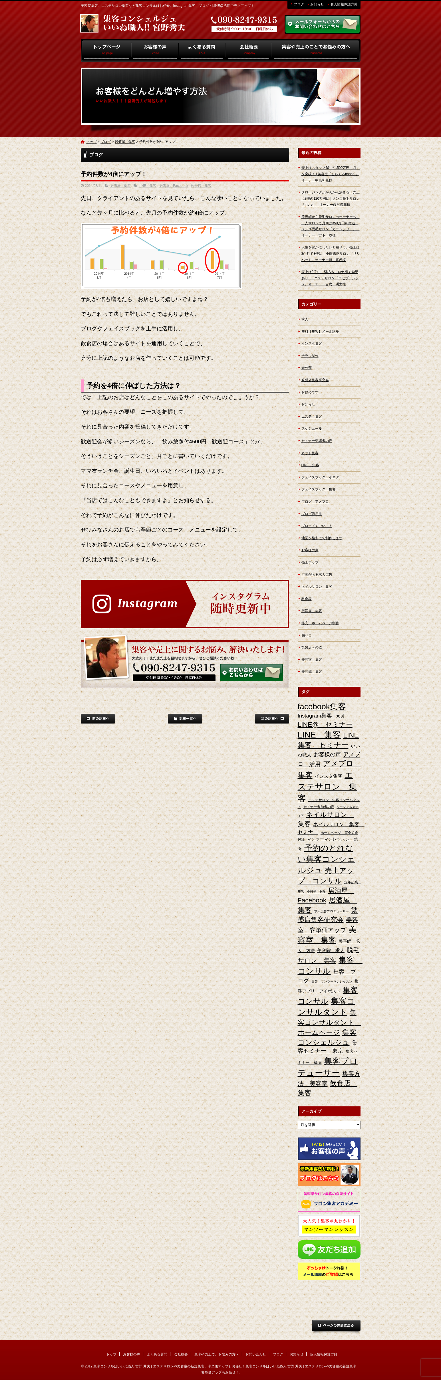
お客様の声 (155, 50)
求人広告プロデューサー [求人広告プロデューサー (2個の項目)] (331, 911)
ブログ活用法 (311, 514)
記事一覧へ (185, 719)
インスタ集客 (311, 343)
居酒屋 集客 (125, 142)
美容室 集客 (311, 660)
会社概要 (248, 50)
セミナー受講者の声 (316, 441)
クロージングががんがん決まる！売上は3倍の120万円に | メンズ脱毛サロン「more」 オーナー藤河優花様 (330, 198)
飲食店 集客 (201, 186)
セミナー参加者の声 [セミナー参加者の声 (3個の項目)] (318, 807)
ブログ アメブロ (315, 502)
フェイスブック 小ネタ (320, 477)
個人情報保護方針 (344, 4)
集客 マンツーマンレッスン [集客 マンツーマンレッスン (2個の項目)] (331, 981)
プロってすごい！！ (316, 526)
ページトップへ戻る (336, 1327)
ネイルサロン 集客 (316, 587)
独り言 (306, 635)
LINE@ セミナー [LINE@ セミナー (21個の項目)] (325, 724)
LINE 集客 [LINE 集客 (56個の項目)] (319, 734)
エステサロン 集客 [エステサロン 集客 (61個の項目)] (327, 786)
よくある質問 (202, 50)
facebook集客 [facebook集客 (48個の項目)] (322, 706)
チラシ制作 (310, 356)
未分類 (306, 368)
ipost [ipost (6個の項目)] (339, 716)
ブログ (299, 4)
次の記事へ (272, 719)
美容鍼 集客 (311, 672)
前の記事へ (98, 719)
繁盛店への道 (311, 647)
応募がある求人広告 (316, 575)
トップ (106, 50)
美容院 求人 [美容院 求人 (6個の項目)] (331, 950)
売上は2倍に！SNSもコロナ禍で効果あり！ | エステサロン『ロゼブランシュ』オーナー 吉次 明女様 (330, 278)
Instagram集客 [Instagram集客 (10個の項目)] (315, 716)
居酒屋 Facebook (173, 186)
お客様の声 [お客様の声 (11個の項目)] (327, 754)
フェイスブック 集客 (318, 489)
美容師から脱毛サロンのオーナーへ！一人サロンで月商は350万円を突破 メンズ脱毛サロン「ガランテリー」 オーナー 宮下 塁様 (330, 226)
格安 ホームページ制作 (320, 623)
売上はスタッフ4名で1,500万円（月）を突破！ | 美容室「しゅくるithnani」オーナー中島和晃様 (330, 174)
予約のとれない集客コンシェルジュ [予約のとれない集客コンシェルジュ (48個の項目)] (326, 859)
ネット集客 (310, 453)
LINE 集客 (148, 186)
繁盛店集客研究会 (315, 380)
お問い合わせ (255, 1354)
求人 (304, 319)
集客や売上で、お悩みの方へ (316, 50)
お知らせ (317, 4)
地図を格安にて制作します (322, 538)
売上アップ (310, 562)
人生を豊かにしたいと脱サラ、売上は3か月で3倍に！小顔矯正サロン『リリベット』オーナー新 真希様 (330, 253)
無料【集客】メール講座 (320, 332)
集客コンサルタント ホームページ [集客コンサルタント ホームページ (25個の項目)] (329, 1022)
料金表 (306, 599)
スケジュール (311, 429)
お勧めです (310, 392)
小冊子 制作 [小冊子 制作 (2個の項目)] (316, 891)
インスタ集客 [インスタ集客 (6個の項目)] (328, 776)
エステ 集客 (311, 417)
